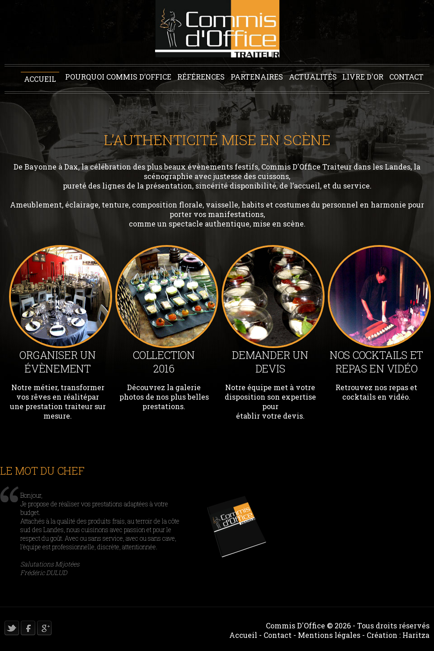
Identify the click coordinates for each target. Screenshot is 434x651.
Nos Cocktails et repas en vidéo (376, 361)
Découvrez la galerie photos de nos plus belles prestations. (164, 396)
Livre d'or (362, 76)
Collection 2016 (164, 361)
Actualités (313, 76)
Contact (406, 76)
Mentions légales (329, 635)
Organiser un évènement (57, 361)
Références (201, 76)
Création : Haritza (398, 635)
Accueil (40, 79)
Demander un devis (270, 361)
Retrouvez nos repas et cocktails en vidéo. (376, 391)
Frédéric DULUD (43, 572)
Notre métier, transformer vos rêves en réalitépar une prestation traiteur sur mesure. (58, 401)
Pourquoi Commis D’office (118, 76)
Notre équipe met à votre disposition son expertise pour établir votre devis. (270, 401)
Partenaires (257, 76)
